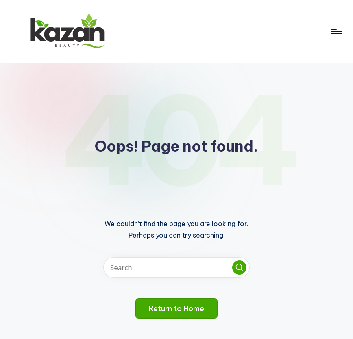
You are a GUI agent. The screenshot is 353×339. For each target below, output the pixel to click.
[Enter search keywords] (176, 267)
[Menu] (336, 31)
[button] (239, 267)
